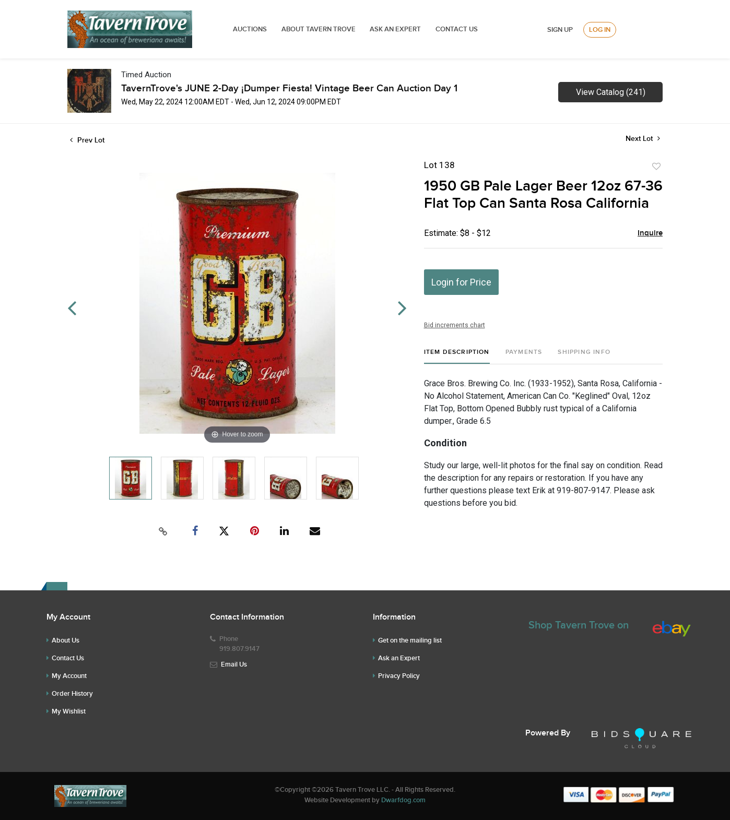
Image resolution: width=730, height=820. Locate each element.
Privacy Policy (399, 676)
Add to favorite (656, 166)
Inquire (650, 233)
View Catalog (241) (610, 92)
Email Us (234, 664)
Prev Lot (87, 140)
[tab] (457, 356)
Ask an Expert (399, 658)
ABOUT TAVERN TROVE (319, 29)
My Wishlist (69, 711)
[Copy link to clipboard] (163, 531)
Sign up (560, 30)
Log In (599, 30)
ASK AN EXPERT (395, 29)
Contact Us (456, 29)
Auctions (250, 29)
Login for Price (461, 282)
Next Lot (643, 138)
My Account (69, 676)
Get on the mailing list (410, 640)
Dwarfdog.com (403, 800)
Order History (72, 694)
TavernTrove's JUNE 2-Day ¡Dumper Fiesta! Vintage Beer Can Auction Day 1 (289, 88)
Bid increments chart (454, 325)
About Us (65, 640)
